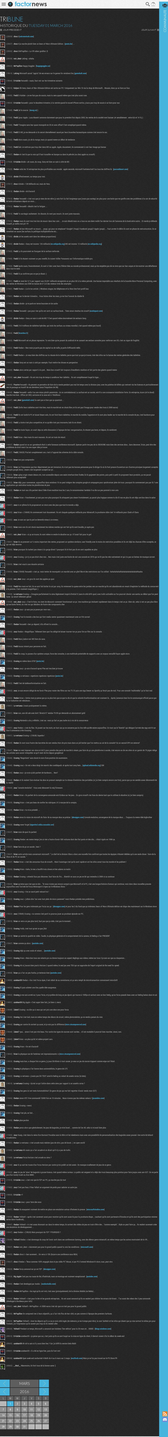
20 (45, 1415)
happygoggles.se (43, 66)
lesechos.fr (23, 333)
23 (17, 1421)
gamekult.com (80, 73)
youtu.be (68, 43)
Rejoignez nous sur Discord (162, 1419)
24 (24, 1421)
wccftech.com (76, 1359)
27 (45, 1421)
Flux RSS (162, 1413)
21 (3, 1421)
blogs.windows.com (103, 1329)
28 (3, 1427)
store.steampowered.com (75, 1025)
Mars (24, 1384)
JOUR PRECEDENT (12, 30)
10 (24, 1410)
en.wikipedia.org (57, 244)
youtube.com (37, 943)
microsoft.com (87, 1247)
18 (31, 1415)
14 (3, 1415)
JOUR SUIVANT (146, 30)
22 (10, 1421)
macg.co (33, 110)
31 (24, 1427)
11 (31, 1410)
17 (24, 1415)
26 (38, 1421)
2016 (24, 1392)
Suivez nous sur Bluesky (162, 1430)
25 (31, 1421)
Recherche (145, 4)
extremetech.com (26, 36)
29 (10, 1427)
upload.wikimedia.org (91, 765)
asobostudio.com (48, 1284)
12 (38, 1410)
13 (45, 1410)
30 (17, 1427)
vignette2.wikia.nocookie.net (41, 824)
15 (10, 1415)
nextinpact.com (96, 311)
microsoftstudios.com (95, 1210)
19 (38, 1415)
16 (17, 1415)
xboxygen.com (77, 817)
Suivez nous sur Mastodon (162, 1425)
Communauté (162, 702)
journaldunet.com (121, 169)
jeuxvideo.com (98, 1098)
